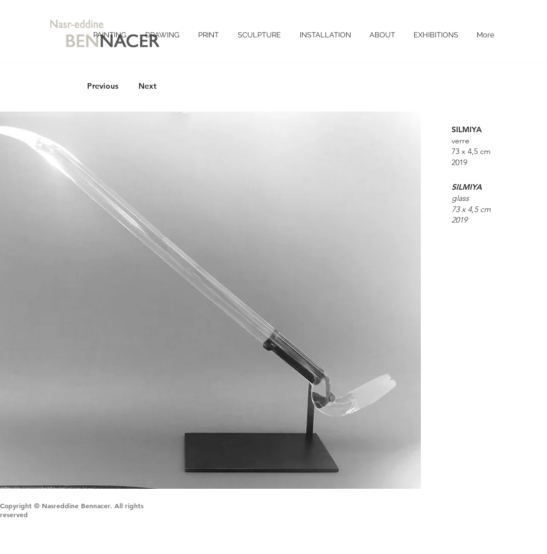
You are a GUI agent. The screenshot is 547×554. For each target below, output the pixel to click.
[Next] (147, 86)
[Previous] (102, 86)
